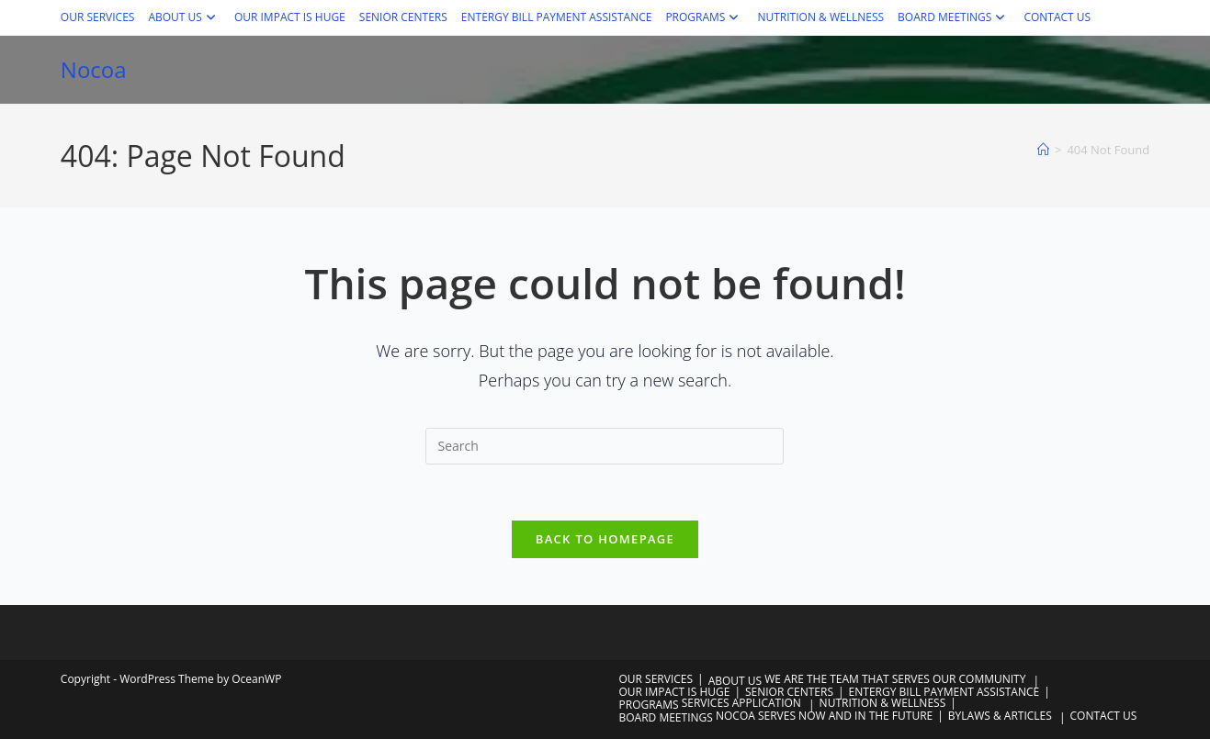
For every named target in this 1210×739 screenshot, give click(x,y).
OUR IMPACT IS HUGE (289, 17)
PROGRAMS (704, 17)
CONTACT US (1057, 17)
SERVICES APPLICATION (741, 703)
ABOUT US (184, 17)
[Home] (1043, 149)
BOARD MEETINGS (954, 17)
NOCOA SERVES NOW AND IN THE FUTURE (824, 715)
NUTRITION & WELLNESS (820, 17)
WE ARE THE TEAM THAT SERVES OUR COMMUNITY (894, 679)
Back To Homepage (605, 539)
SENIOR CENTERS (403, 17)
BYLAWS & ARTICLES (1000, 715)
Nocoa (94, 69)
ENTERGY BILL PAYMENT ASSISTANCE (556, 17)
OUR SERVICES (98, 17)
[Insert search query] (604, 446)
